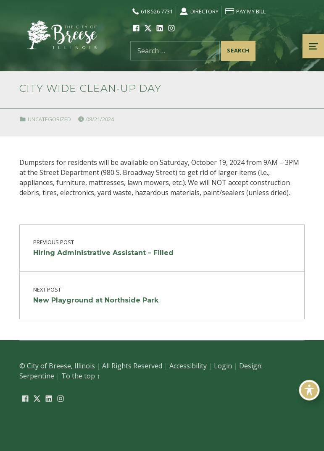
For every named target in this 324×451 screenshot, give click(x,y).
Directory (199, 11)
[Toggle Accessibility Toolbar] (309, 390)
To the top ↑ (80, 376)
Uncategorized (49, 119)
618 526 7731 (151, 11)
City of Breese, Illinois (61, 365)
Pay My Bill (245, 11)
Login (223, 365)
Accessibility (188, 365)
